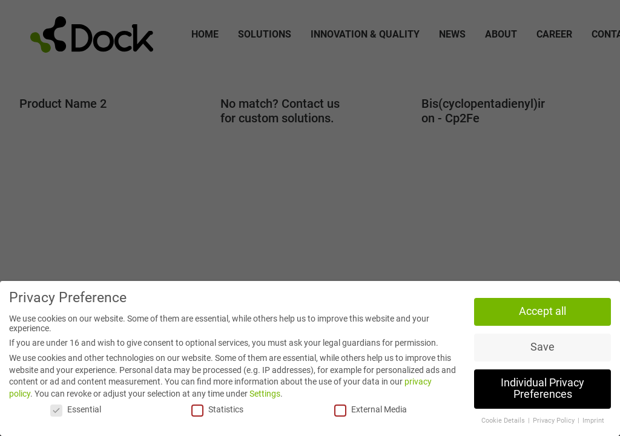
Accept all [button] (542, 311)
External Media (370, 409)
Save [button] (542, 347)
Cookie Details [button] (504, 420)
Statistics (217, 409)
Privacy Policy (554, 420)
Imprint (593, 420)
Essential (75, 409)
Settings (264, 393)
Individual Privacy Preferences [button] (542, 389)
